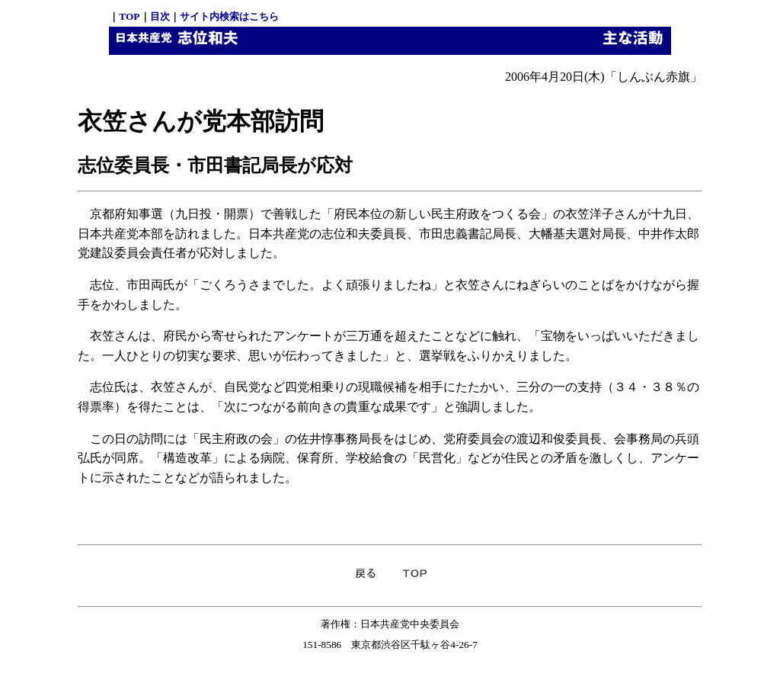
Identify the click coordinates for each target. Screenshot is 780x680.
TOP (129, 16)
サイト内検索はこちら (229, 16)
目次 (160, 16)
